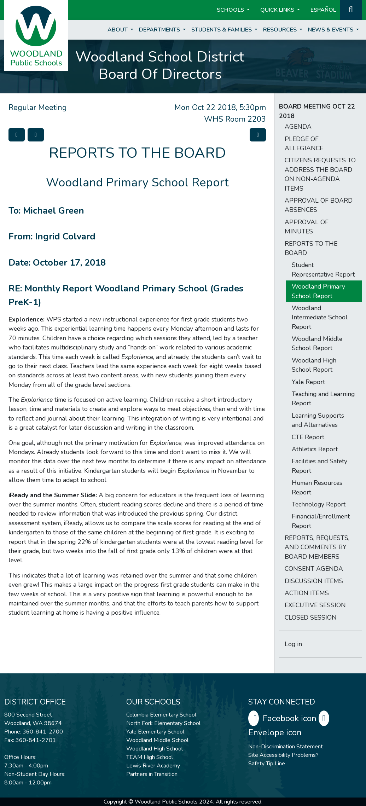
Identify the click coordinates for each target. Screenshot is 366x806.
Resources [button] (280, 30)
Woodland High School (154, 749)
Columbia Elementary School (161, 715)
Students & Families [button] (222, 30)
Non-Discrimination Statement (285, 746)
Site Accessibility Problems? (283, 755)
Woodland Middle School (157, 740)
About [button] (118, 30)
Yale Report (308, 382)
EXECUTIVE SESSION (315, 605)
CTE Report (308, 437)
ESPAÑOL (323, 10)
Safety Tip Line (266, 763)
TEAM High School (149, 757)
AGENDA (298, 126)
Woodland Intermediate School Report (320, 317)
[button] (351, 9)
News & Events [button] (331, 30)
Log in (293, 644)
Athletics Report (315, 449)
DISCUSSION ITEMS (314, 581)
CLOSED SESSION (311, 617)
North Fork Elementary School (163, 723)
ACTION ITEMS (307, 593)
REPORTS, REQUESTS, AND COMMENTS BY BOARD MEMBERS (317, 547)
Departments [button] (160, 30)
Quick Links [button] (278, 10)
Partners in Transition (152, 774)
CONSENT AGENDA (314, 568)
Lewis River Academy (153, 766)
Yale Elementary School (155, 732)
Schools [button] (231, 10)
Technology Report (318, 504)
